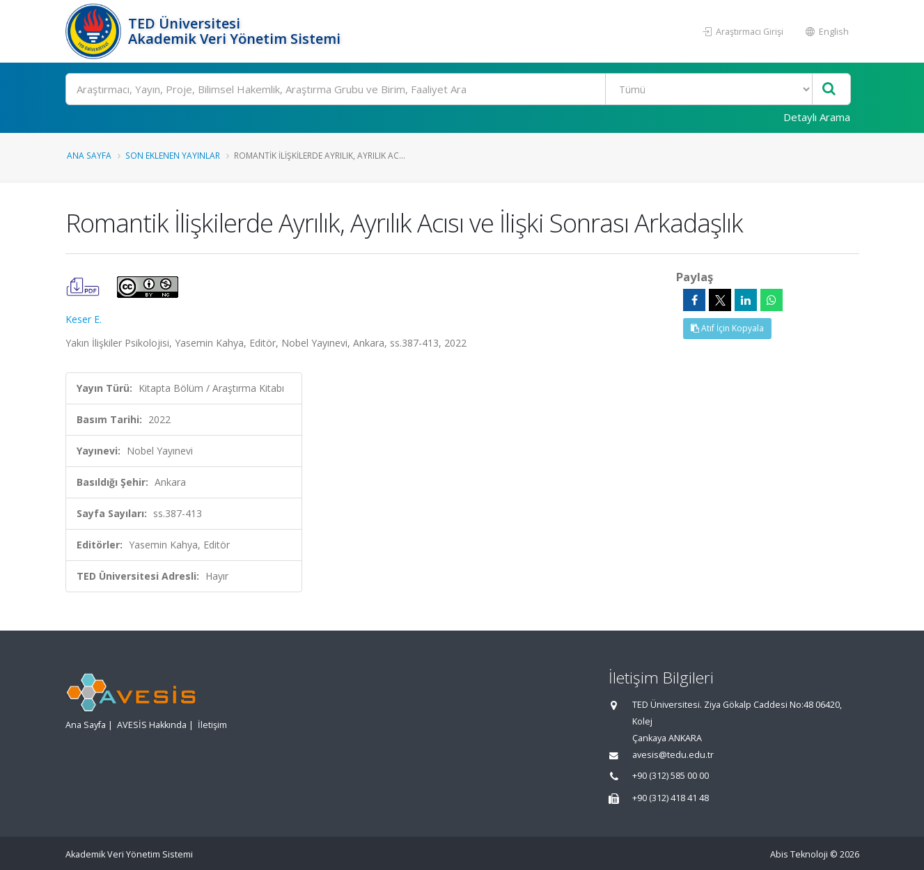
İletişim (212, 725)
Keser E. (83, 319)
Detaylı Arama (816, 117)
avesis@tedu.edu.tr (673, 755)
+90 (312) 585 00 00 (670, 776)
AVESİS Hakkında (152, 725)
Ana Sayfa (89, 155)
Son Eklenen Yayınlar (172, 155)
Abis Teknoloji (799, 854)
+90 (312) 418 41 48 (670, 798)
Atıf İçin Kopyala (727, 328)
